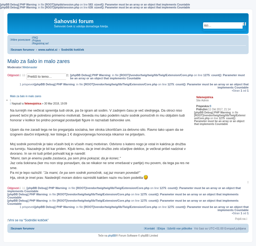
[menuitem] (35, 37)
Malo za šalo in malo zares (38, 61)
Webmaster (29, 67)
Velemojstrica (204, 97)
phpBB (112, 235)
